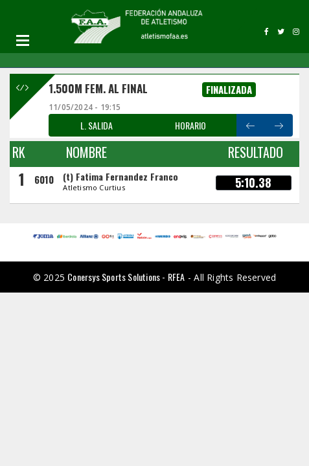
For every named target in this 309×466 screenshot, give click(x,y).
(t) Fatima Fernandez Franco (120, 176)
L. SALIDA (96, 125)
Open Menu (23, 40)
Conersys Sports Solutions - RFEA (126, 276)
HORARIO (190, 125)
